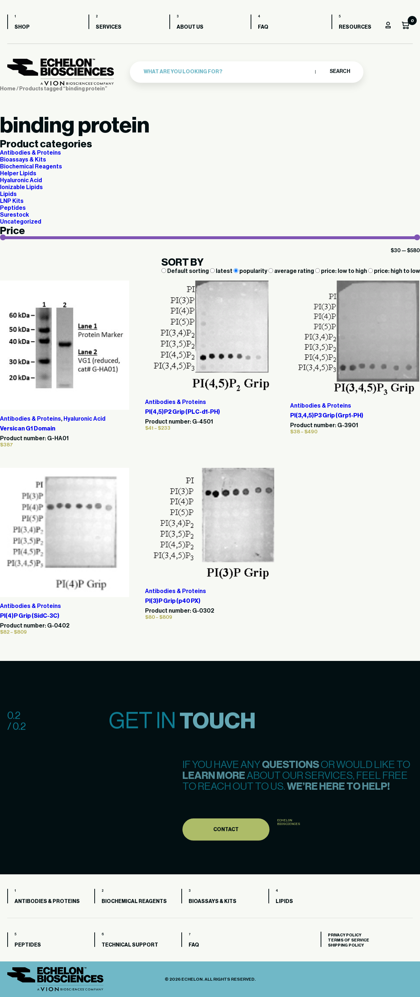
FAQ (263, 27)
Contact (226, 844)
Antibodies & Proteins (30, 153)
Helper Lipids (18, 173)
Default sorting (185, 271)
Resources (355, 27)
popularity (251, 271)
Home (8, 88)
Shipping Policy (346, 945)
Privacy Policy (344, 935)
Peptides (13, 208)
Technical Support (130, 945)
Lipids (8, 194)
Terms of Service (348, 940)
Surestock (14, 215)
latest (222, 271)
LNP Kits (12, 201)
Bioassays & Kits (23, 160)
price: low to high (341, 271)
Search (340, 71)
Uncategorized (20, 222)
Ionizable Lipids (21, 187)
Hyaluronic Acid (21, 180)
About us (190, 27)
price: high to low (394, 271)
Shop (22, 27)
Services (109, 27)
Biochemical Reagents (31, 166)
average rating (291, 271)
